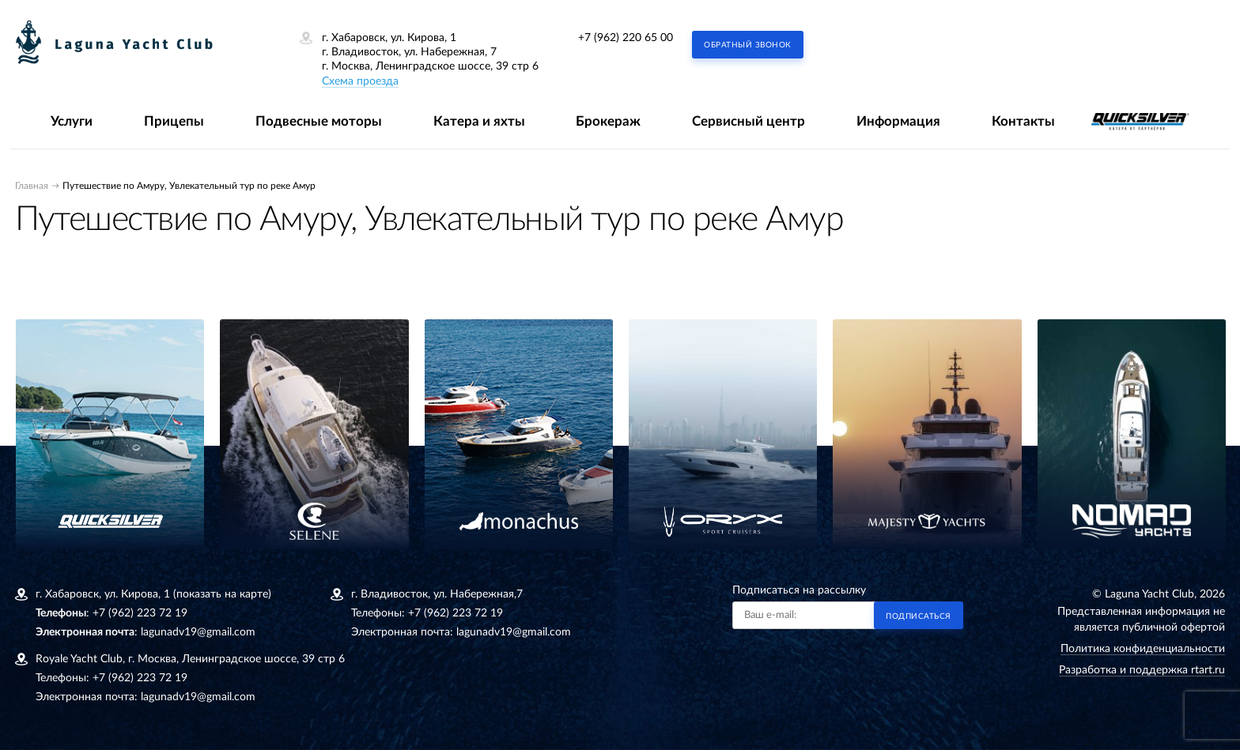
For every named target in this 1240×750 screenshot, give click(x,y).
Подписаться (918, 616)
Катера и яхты (479, 121)
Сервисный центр (748, 121)
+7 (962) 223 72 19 (140, 613)
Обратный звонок (748, 45)
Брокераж (608, 121)
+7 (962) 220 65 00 (625, 37)
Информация (898, 121)
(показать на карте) (222, 594)
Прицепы (174, 121)
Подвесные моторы (318, 121)
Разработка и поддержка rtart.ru (1142, 670)
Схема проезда (360, 81)
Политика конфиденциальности (1142, 648)
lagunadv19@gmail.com (198, 632)
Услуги (72, 121)
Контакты (1023, 121)
